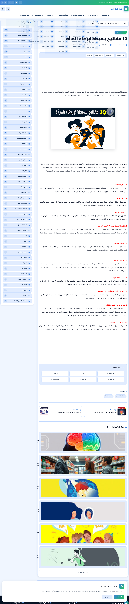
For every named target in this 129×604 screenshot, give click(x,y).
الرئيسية (74, 574)
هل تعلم (20, 581)
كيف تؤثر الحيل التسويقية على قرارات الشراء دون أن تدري (93, 458)
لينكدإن (83, 380)
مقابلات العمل (46, 584)
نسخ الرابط (93, 55)
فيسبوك (110, 374)
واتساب (55, 374)
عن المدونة (74, 577)
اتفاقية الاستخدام (72, 588)
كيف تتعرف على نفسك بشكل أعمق (100, 475)
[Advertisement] (83, 75)
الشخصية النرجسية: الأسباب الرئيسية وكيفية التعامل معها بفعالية (89, 492)
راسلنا (75, 581)
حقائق (21, 584)
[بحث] (8, 9)
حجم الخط (119, 55)
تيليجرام (111, 380)
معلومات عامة (19, 588)
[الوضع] (3, 9)
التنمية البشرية (120, 32)
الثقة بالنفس (46, 581)
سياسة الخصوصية (71, 584)
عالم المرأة (106, 397)
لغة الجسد (47, 588)
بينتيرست (55, 380)
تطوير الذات (47, 577)
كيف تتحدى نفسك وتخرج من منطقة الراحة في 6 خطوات (93, 525)
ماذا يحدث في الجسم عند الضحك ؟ (100, 508)
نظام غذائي (20, 577)
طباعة (81, 55)
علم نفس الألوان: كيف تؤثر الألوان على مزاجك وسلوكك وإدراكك (91, 441)
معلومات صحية (18, 574)
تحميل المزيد (83, 539)
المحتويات (106, 55)
